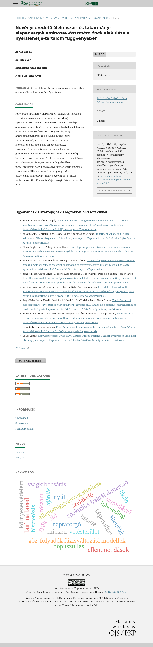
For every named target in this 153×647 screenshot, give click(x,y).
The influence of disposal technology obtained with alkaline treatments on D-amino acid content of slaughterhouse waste (79, 305)
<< (16, 347)
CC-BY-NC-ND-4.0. (114, 591)
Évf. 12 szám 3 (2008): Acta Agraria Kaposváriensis (76, 17)
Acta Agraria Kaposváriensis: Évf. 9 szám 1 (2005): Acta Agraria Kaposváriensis (84, 282)
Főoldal (21, 17)
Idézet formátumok (112, 190)
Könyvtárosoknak (24, 428)
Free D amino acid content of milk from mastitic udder (87, 326)
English (19, 452)
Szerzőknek (21, 423)
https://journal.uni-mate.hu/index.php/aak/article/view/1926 (114, 180)
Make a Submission (30, 360)
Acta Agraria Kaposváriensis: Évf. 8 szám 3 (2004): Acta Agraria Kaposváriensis (79, 340)
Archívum (35, 17)
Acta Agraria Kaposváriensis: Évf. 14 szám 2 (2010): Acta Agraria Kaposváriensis (76, 309)
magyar (19, 457)
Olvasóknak (21, 417)
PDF (101, 54)
